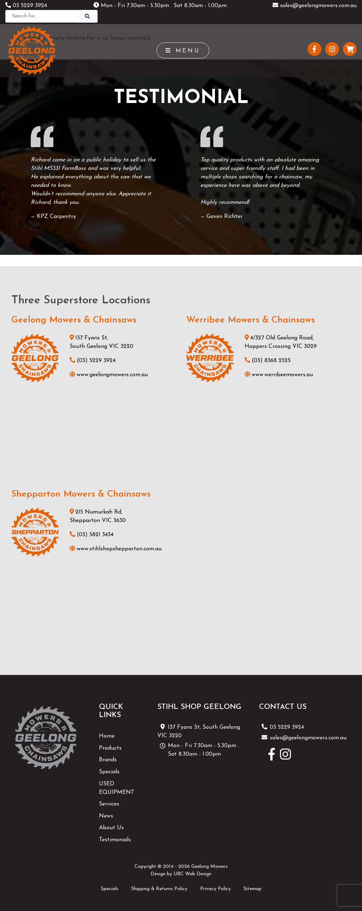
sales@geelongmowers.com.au (315, 5)
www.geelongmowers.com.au (109, 375)
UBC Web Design (192, 874)
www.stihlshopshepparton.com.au (116, 549)
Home (107, 736)
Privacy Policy (215, 889)
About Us (111, 828)
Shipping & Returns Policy (159, 889)
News (106, 816)
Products (110, 748)
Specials (109, 772)
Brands (108, 760)
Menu (182, 50)
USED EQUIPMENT (116, 788)
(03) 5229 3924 (93, 360)
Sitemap (253, 889)
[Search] (42, 16)
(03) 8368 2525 (268, 360)
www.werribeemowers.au (279, 375)
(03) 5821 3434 (91, 535)
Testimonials (115, 840)
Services (109, 804)
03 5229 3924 (26, 5)
